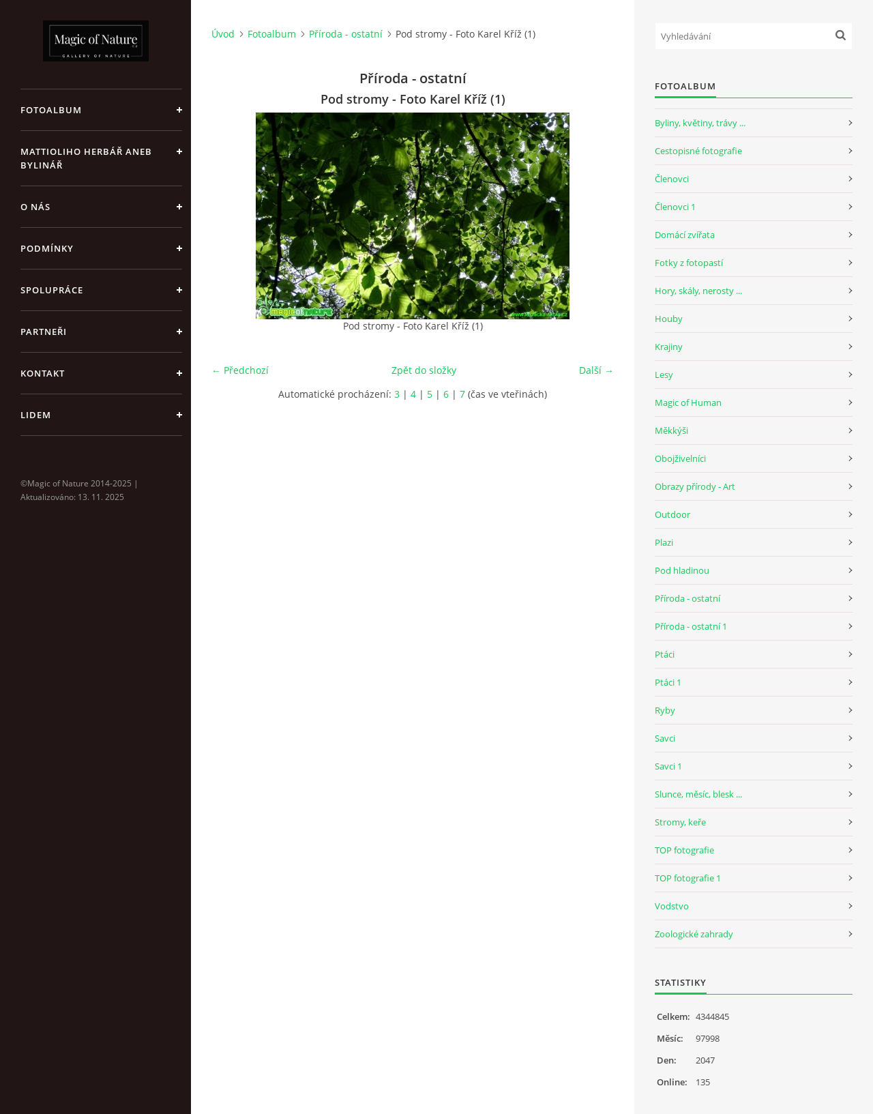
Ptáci (665, 654)
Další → (596, 370)
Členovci (672, 179)
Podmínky (47, 248)
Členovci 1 (675, 207)
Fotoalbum (51, 110)
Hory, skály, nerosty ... (698, 290)
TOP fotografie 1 (688, 878)
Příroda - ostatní (346, 33)
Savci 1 (668, 766)
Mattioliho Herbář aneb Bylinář (86, 158)
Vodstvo (672, 906)
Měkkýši (671, 430)
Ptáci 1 (668, 682)
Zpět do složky (423, 370)
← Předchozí (240, 370)
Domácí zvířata (685, 235)
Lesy (664, 374)
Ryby (665, 710)
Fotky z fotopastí (689, 262)
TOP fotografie (684, 850)
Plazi (664, 542)
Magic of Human (688, 402)
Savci (665, 738)
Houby (669, 318)
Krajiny (669, 346)
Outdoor (672, 514)
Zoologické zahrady (694, 934)
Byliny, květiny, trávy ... (700, 123)
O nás (35, 207)
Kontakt (42, 373)
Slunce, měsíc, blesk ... (698, 794)
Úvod (223, 33)
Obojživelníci (680, 458)
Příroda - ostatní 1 (691, 626)
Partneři (43, 331)
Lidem (35, 415)
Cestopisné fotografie (698, 151)
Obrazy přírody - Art (695, 486)
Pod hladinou (682, 570)
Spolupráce (51, 290)
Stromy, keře (680, 822)
